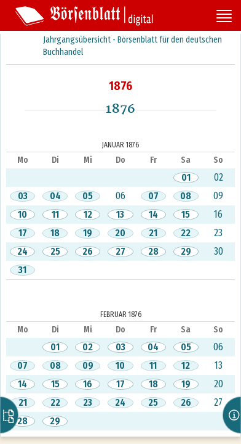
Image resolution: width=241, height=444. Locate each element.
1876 (120, 85)
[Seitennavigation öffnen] (224, 17)
